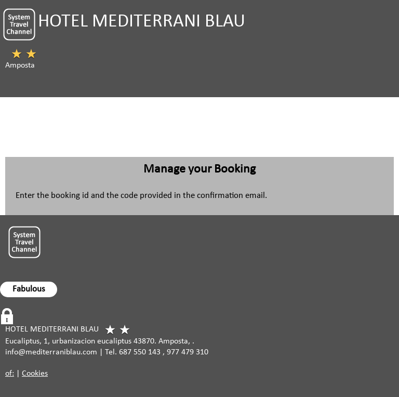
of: (9, 373)
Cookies (35, 373)
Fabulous (28, 289)
